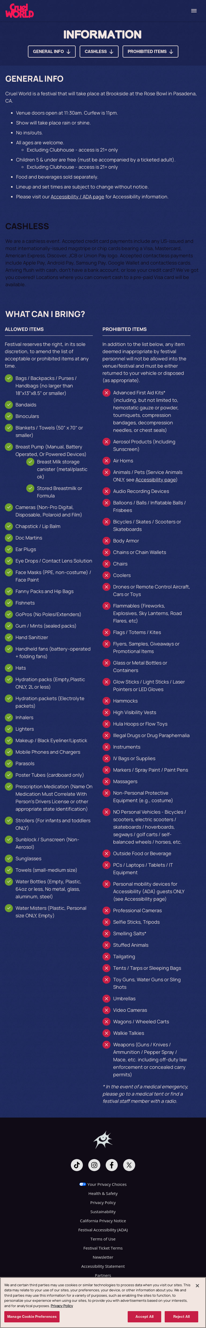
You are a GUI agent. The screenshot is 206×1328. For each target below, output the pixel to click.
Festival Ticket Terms (103, 1248)
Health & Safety (102, 1193)
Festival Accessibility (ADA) (103, 1229)
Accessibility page (155, 479)
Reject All (181, 1318)
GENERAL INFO (48, 51)
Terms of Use (102, 1239)
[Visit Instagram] (94, 1165)
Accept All (144, 1318)
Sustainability (103, 1211)
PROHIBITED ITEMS (147, 51)
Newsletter (103, 1257)
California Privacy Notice (103, 1220)
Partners (103, 1275)
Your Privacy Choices (107, 1184)
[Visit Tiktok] (76, 1165)
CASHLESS (96, 51)
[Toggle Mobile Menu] (194, 10)
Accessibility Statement (103, 1266)
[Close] (197, 1287)
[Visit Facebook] (111, 1165)
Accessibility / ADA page (77, 196)
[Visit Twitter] (129, 1165)
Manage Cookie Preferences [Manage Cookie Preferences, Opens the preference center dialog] (32, 1318)
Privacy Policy (103, 1202)
